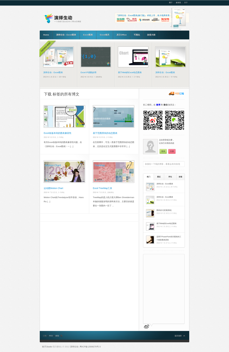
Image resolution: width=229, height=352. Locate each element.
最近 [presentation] (159, 177)
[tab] (148, 177)
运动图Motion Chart (53, 188)
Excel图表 (88, 35)
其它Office (122, 35)
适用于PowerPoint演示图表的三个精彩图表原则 (168, 238)
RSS (51, 336)
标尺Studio (47, 346)
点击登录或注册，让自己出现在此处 (166, 141)
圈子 (171, 3)
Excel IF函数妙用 (88, 72)
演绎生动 (74, 346)
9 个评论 (174, 77)
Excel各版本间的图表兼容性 (57, 133)
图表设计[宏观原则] (163, 210)
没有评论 (99, 77)
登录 (163, 151)
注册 (172, 151)
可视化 (137, 35)
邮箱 (57, 336)
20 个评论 (62, 77)
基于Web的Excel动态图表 (130, 72)
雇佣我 (178, 3)
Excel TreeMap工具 (102, 188)
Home (46, 35)
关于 (186, 3)
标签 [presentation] (180, 177)
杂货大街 (151, 35)
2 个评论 (137, 77)
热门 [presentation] (148, 177)
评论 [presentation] (170, 177)
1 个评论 (60, 137)
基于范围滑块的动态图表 (105, 133)
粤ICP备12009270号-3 (90, 346)
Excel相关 (104, 35)
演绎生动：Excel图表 (66, 35)
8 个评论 (173, 213)
